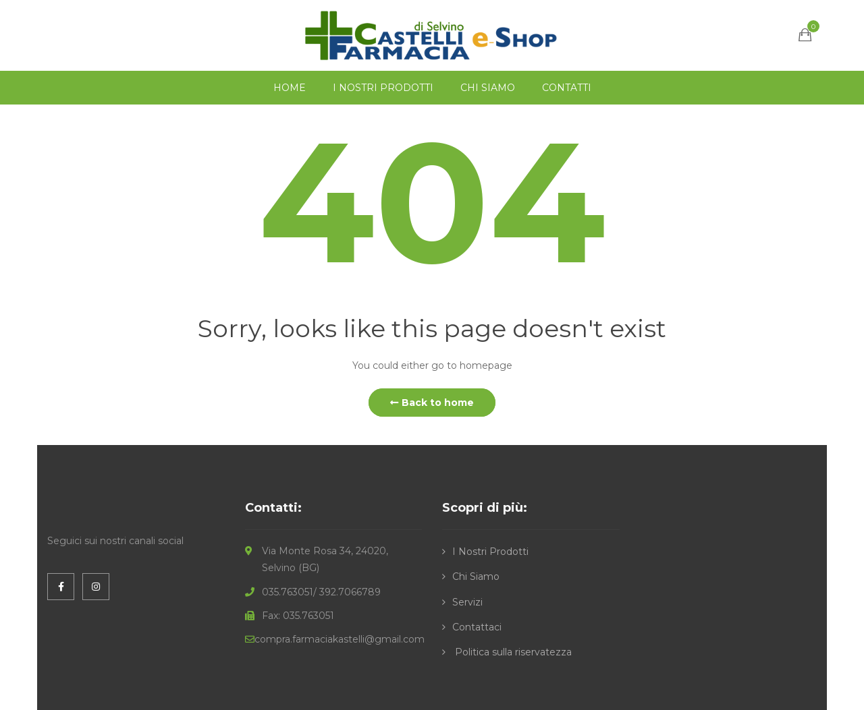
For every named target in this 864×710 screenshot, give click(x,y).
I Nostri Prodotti (490, 551)
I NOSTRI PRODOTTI (383, 88)
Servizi (467, 602)
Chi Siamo (476, 576)
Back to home (432, 402)
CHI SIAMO (487, 88)
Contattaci (477, 627)
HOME (289, 88)
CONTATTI (566, 88)
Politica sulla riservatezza (512, 652)
